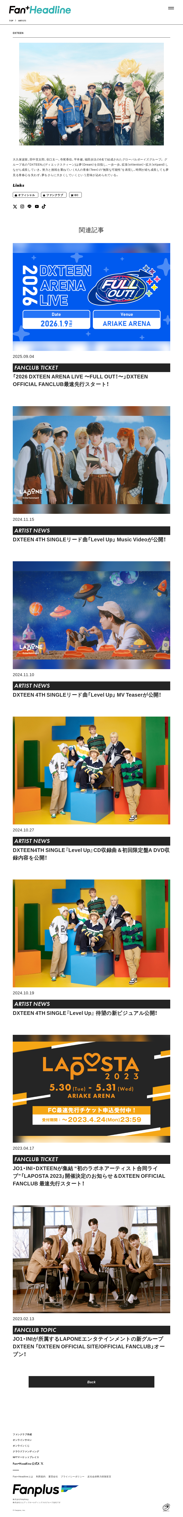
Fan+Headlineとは (23, 1476)
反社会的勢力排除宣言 (99, 1476)
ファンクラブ (53, 195)
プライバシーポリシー (73, 1476)
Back (91, 1381)
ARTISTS (22, 20)
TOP (11, 20)
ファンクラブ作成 (22, 1434)
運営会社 (53, 1476)
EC (74, 195)
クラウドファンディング (26, 1451)
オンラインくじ (21, 1445)
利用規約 (40, 1476)
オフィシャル (24, 195)
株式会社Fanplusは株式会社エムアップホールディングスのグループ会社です (37, 1500)
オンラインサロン (22, 1440)
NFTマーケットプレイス (26, 1457)
